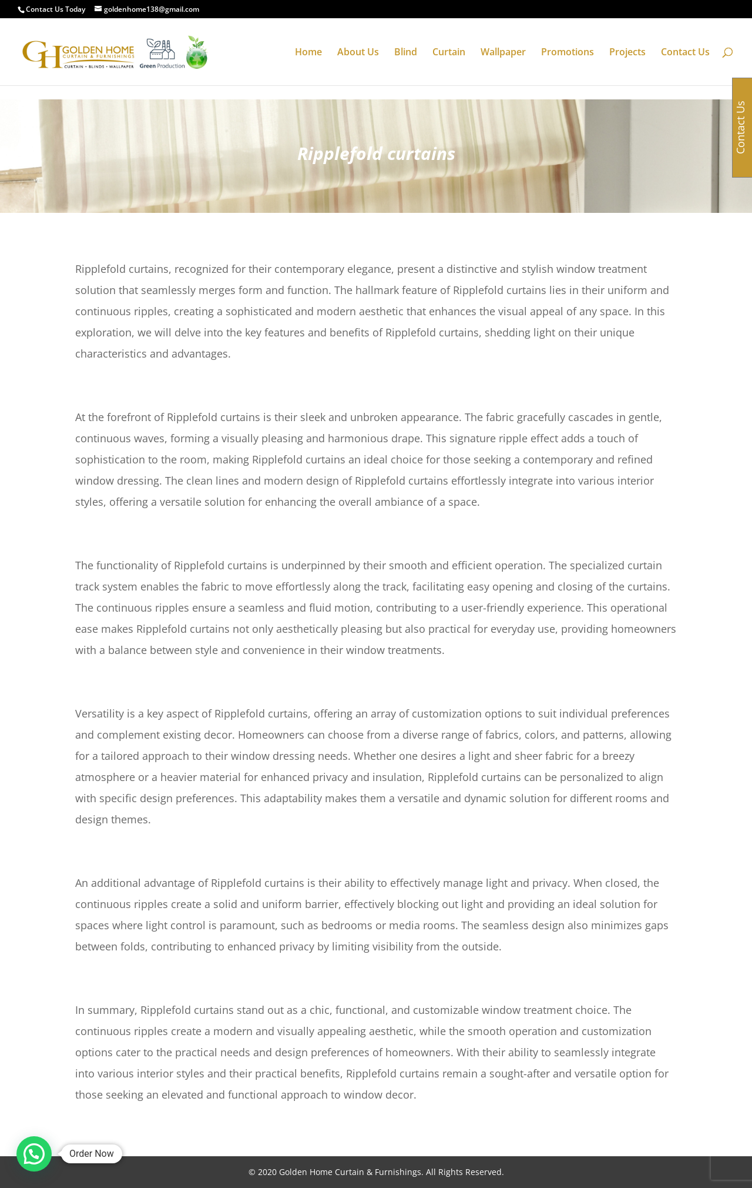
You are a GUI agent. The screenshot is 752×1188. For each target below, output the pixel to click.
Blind (405, 53)
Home (308, 53)
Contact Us (685, 53)
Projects (627, 53)
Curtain (448, 53)
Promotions (567, 53)
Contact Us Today (55, 9)
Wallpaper (503, 53)
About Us (358, 53)
